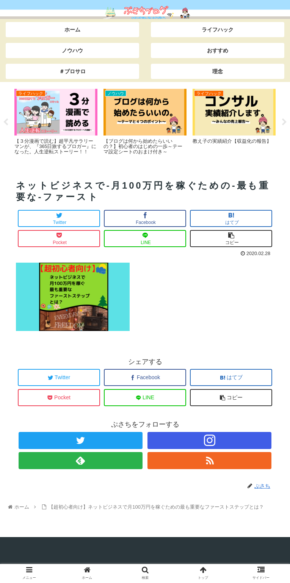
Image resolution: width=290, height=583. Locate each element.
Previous (5, 122)
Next (284, 122)
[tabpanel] (56, 121)
